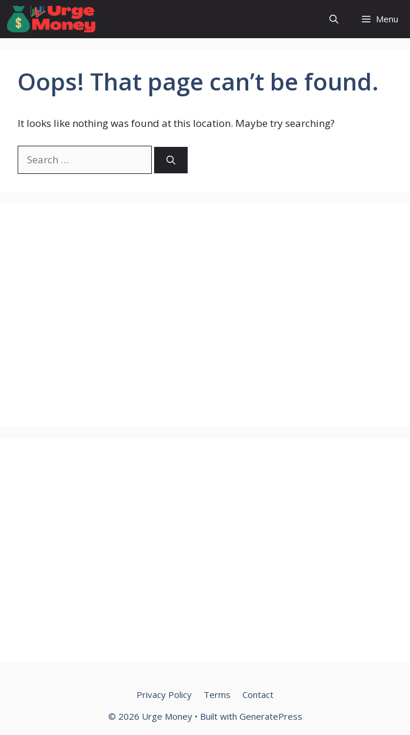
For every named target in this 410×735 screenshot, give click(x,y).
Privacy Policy (164, 694)
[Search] (171, 160)
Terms (217, 694)
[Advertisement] (205, 315)
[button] (334, 19)
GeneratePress (270, 716)
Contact (258, 694)
